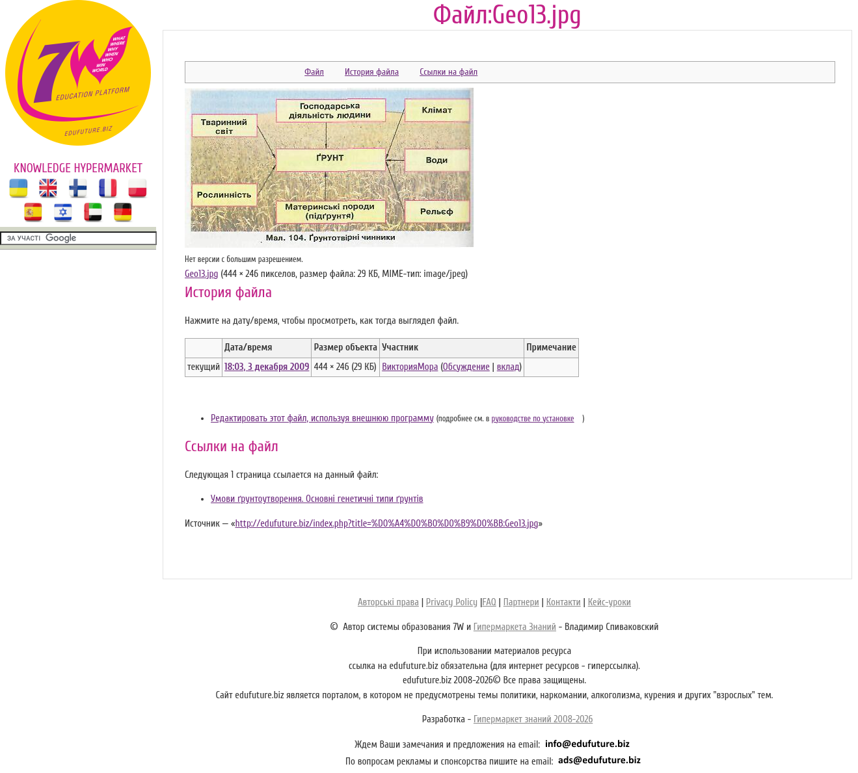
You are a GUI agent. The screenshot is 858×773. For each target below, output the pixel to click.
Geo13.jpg (202, 274)
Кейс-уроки (609, 602)
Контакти (563, 602)
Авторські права (388, 602)
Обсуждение (466, 367)
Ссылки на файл (448, 71)
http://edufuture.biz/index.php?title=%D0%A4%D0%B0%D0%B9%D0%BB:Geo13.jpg (386, 523)
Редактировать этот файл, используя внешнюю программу (322, 418)
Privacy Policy (451, 602)
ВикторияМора (410, 367)
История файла (372, 71)
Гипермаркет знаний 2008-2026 (533, 719)
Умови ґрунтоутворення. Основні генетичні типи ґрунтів (317, 498)
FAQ (489, 602)
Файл (314, 71)
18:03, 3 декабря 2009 (266, 367)
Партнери (521, 602)
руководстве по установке (533, 418)
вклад (508, 367)
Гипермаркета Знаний (515, 627)
